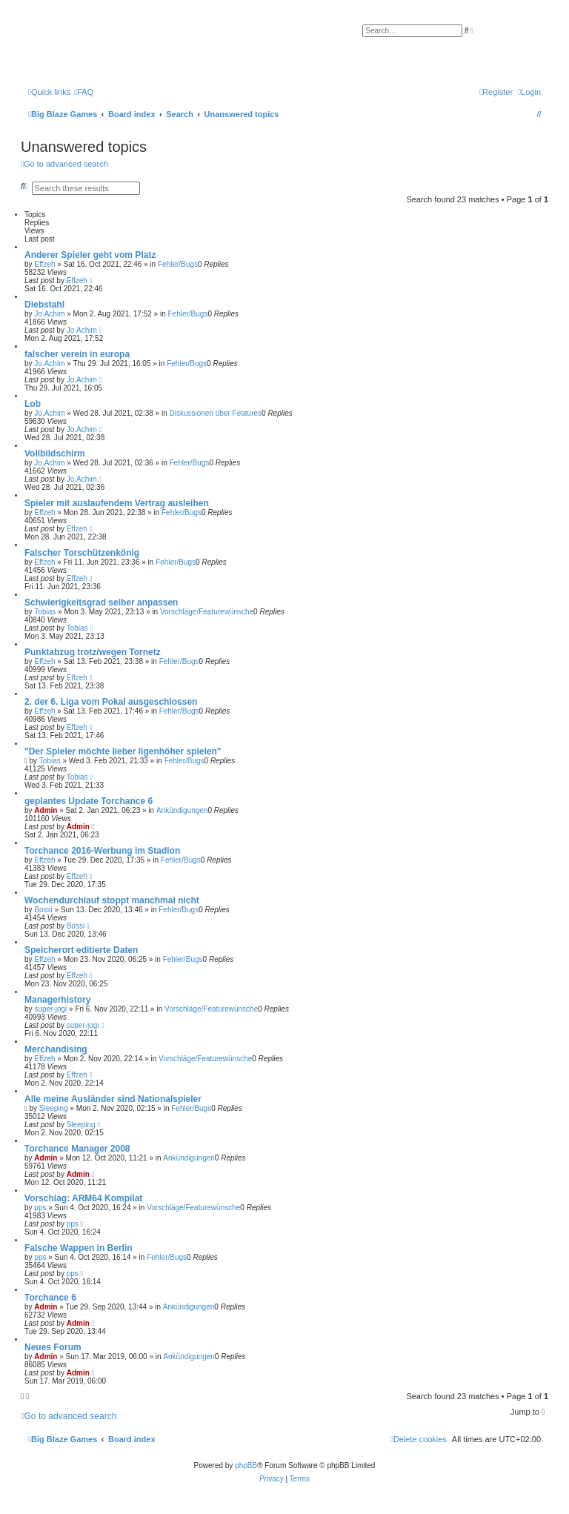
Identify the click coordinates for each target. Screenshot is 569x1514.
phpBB (246, 1465)
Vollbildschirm (54, 453)
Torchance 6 (50, 1297)
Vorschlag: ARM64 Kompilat (83, 1198)
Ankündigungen (182, 810)
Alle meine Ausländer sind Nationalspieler (113, 1099)
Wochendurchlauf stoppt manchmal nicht (111, 900)
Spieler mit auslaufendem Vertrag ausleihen (116, 503)
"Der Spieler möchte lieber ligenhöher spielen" (122, 751)
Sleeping (53, 1108)
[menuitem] (83, 92)
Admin (45, 810)
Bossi (43, 910)
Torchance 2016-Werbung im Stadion (102, 851)
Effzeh (44, 264)
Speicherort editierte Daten (81, 950)
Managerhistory (57, 1000)
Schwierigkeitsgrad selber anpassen (101, 602)
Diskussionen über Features (216, 413)
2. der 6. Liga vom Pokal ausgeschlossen (110, 702)
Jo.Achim (49, 314)
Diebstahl (44, 304)
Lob (32, 404)
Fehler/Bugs (178, 264)
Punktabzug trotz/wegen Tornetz (92, 652)
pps (40, 1207)
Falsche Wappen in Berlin (78, 1248)
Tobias (45, 612)
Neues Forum (52, 1347)
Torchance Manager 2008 (77, 1148)
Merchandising (55, 1049)
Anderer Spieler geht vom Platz (90, 255)
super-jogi (50, 1009)
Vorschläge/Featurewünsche (206, 612)
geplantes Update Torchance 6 (88, 801)
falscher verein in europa (77, 354)
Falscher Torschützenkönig (81, 553)
